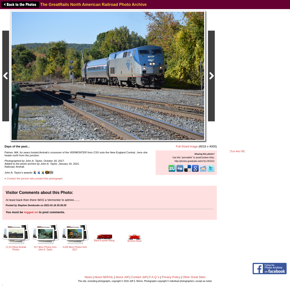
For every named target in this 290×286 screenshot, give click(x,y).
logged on (31, 212)
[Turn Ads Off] (237, 151)
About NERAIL (103, 277)
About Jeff (122, 277)
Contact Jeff (139, 277)
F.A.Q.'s (154, 277)
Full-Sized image (187, 146)
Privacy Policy (171, 277)
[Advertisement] (237, 80)
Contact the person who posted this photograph (35, 178)
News (88, 277)
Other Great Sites (194, 277)
